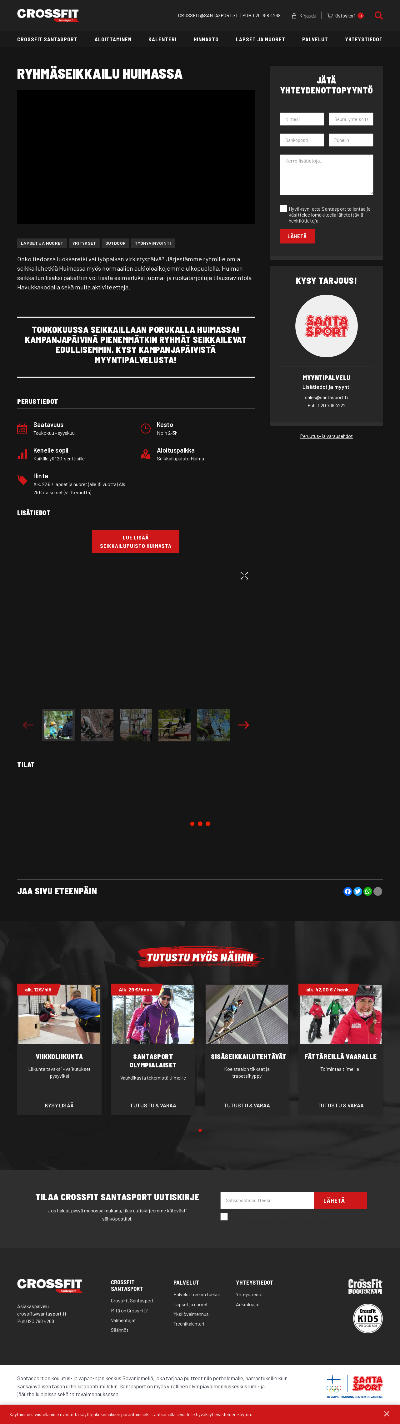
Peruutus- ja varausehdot (326, 436)
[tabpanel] (59, 1049)
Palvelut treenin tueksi (196, 1294)
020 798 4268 (267, 15)
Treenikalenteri (188, 1323)
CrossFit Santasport (47, 39)
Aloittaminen (113, 39)
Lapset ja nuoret (260, 39)
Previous (28, 725)
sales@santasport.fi (326, 397)
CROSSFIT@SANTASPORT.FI (207, 15)
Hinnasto (206, 39)
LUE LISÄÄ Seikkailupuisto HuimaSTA (136, 541)
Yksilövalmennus (191, 1314)
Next (243, 725)
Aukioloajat (248, 1304)
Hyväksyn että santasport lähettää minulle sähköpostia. (283, 1217)
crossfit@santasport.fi (41, 1313)
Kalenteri (162, 39)
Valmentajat (123, 1320)
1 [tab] (200, 1130)
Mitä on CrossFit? (129, 1310)
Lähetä (297, 236)
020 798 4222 (327, 405)
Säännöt (119, 1330)
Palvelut (315, 39)
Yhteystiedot (364, 39)
